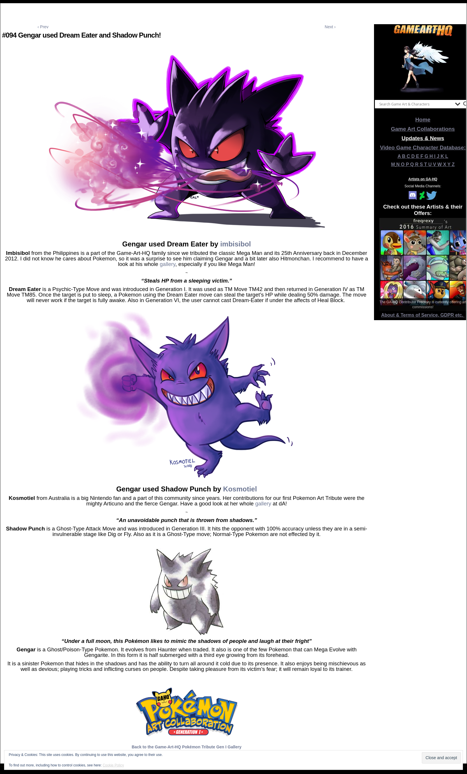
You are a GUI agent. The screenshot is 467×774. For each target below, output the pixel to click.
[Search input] (415, 104)
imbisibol (235, 244)
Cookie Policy (113, 765)
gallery (167, 264)
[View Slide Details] (423, 66)
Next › (330, 26)
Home (423, 120)
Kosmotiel (240, 489)
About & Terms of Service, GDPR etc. (423, 315)
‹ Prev (43, 26)
